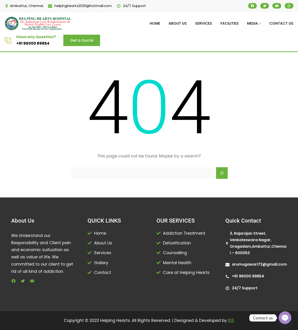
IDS (231, 320)
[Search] (222, 173)
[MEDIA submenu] (260, 24)
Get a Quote (81, 40)
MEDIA (252, 23)
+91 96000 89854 (32, 43)
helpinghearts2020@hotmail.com (83, 5)
